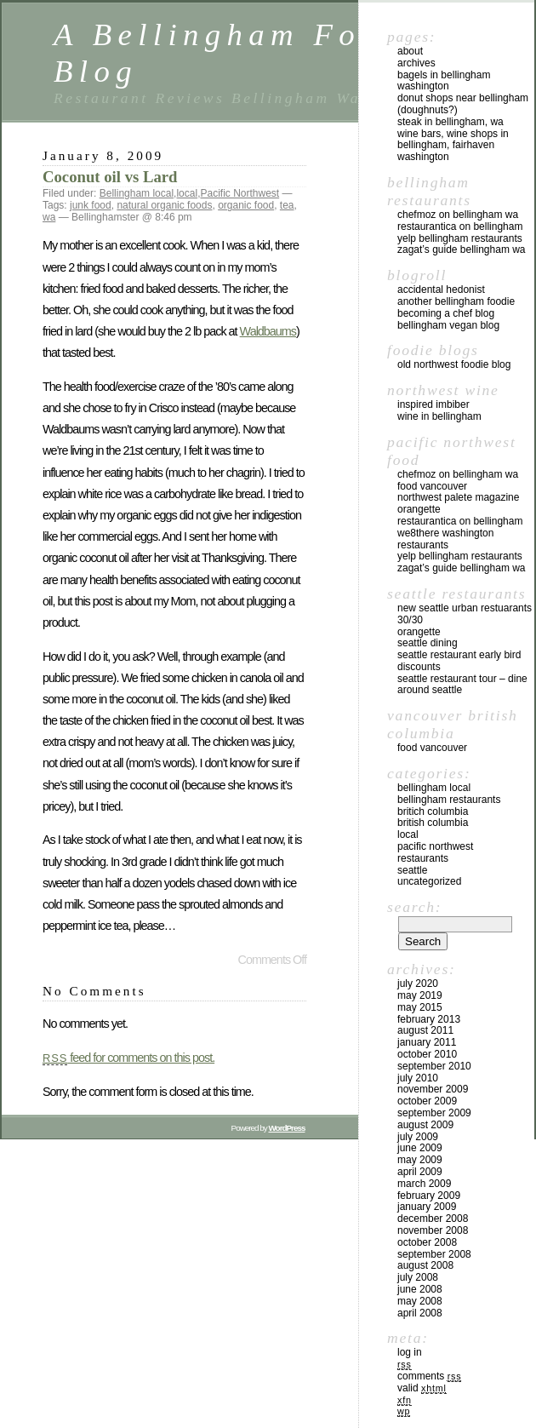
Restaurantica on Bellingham (459, 226)
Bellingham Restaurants (448, 800)
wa (49, 217)
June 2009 (419, 1148)
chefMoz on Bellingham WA (457, 215)
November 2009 (432, 1089)
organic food (246, 205)
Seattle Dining (427, 643)
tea (287, 205)
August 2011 (425, 1030)
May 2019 (419, 995)
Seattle (412, 870)
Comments (429, 1376)
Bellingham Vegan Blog (448, 325)
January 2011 (426, 1042)
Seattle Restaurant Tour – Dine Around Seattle (462, 685)
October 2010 (427, 1054)
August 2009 (425, 1125)
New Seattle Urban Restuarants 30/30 (464, 614)
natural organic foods (164, 205)
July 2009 (417, 1137)
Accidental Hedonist (441, 289)
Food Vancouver (432, 486)
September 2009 (434, 1113)
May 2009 (419, 1160)
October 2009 (427, 1101)
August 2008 (425, 1265)
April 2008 (419, 1313)
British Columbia (432, 823)
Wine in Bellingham (439, 416)
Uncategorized (429, 881)
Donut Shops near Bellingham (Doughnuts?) (462, 104)
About (410, 51)
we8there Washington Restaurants (445, 539)
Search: (414, 906)
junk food (90, 205)
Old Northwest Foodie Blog (453, 364)
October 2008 (427, 1242)
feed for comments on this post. (128, 1057)
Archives (416, 63)
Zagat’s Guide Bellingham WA (461, 249)
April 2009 (419, 1172)
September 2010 (434, 1066)
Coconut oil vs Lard (110, 177)
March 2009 (424, 1184)
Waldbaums (268, 331)
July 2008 (417, 1277)
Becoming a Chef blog (445, 313)
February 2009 (428, 1195)
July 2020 (417, 983)
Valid (422, 1388)
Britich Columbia (432, 811)
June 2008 (419, 1289)
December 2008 (432, 1218)
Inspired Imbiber (433, 404)
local (186, 193)
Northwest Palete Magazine (458, 497)
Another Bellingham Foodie (456, 301)
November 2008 (432, 1230)
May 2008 (419, 1301)
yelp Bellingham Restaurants (459, 238)
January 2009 (426, 1207)
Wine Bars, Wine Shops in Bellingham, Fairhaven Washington (453, 145)
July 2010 (417, 1078)
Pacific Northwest (239, 193)
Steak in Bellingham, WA (450, 122)
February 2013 (428, 1019)
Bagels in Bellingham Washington (443, 81)
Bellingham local (137, 193)
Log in (409, 1352)
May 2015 (419, 1007)
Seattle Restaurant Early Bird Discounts (459, 661)
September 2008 (434, 1254)
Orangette (419, 509)
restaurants (422, 858)
